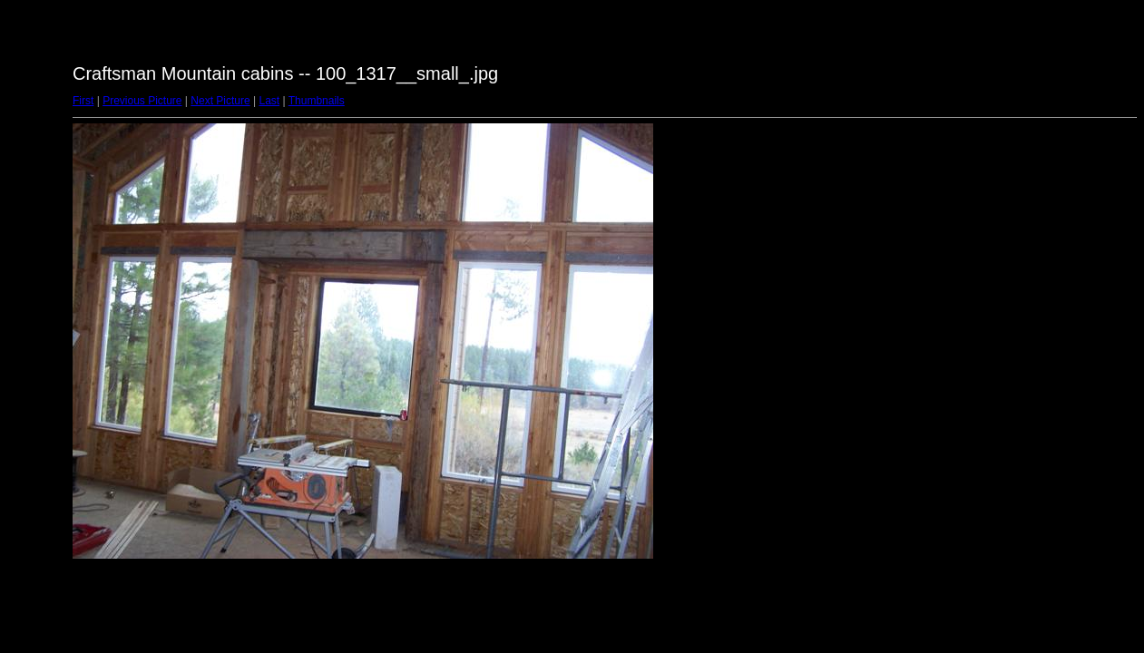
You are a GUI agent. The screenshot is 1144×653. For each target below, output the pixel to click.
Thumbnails (316, 100)
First (83, 100)
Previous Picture (142, 100)
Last (269, 100)
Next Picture (220, 100)
